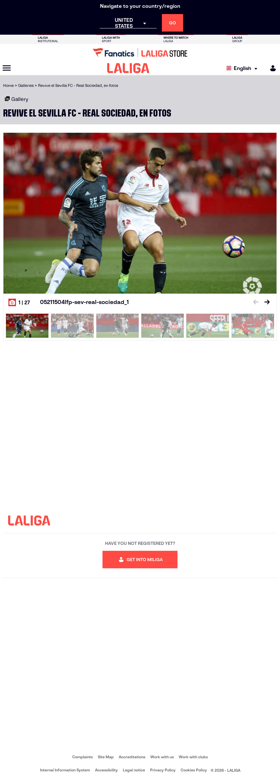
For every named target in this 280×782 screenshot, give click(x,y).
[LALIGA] (128, 68)
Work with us (162, 757)
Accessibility (106, 770)
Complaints (82, 757)
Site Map (106, 757)
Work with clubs (193, 757)
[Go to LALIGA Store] (140, 52)
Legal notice (134, 770)
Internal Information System (65, 770)
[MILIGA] (271, 68)
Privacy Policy (163, 770)
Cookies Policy (194, 770)
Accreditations (132, 757)
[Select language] (243, 68)
